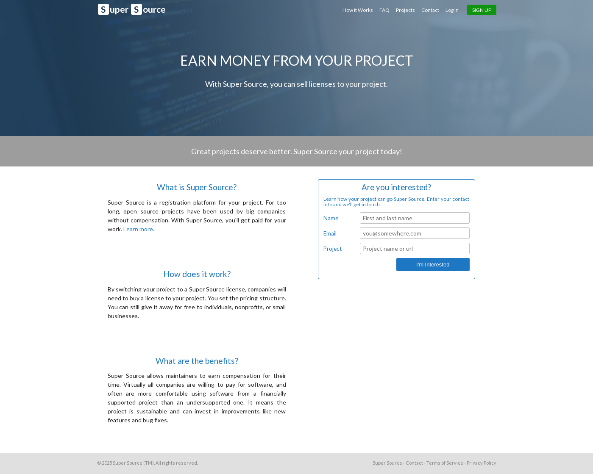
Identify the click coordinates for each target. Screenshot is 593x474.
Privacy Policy (481, 463)
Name (330, 218)
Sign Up (481, 10)
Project (332, 248)
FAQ (384, 10)
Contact (430, 10)
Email (330, 233)
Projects (405, 10)
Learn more (138, 229)
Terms (444, 463)
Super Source (127, 463)
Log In (452, 10)
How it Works (358, 10)
